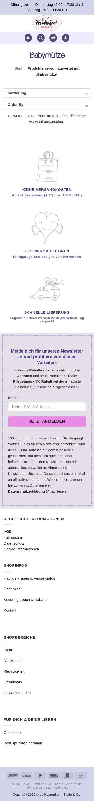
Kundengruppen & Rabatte (25, 600)
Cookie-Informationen (21, 549)
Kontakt (10, 610)
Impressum (13, 537)
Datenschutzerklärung (47, 787)
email (12, 398)
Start (18, 68)
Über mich (12, 589)
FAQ (26, 784)
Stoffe (8, 650)
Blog (16, 784)
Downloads (13, 682)
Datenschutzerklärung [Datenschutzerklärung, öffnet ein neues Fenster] (28, 491)
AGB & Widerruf (67, 784)
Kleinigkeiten (14, 671)
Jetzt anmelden (47, 421)
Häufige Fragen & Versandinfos (29, 578)
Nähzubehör (14, 660)
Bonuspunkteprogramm (23, 743)
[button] (28, 38)
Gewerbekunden (17, 693)
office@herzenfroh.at (29, 479)
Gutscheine (13, 732)
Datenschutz (14, 543)
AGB (7, 531)
